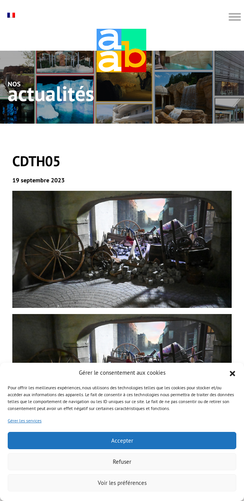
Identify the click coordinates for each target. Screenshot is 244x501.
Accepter (122, 440)
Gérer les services (25, 420)
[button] (232, 373)
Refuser (122, 461)
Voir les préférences (122, 482)
